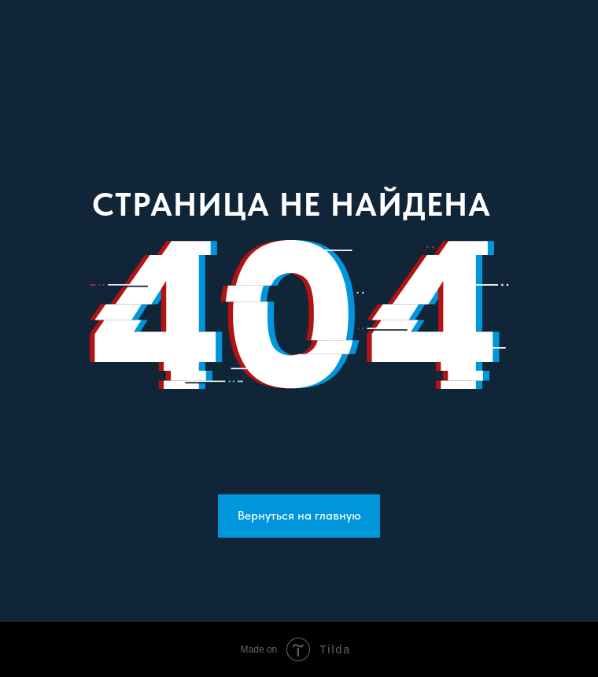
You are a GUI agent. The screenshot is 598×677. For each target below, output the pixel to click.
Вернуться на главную (299, 515)
